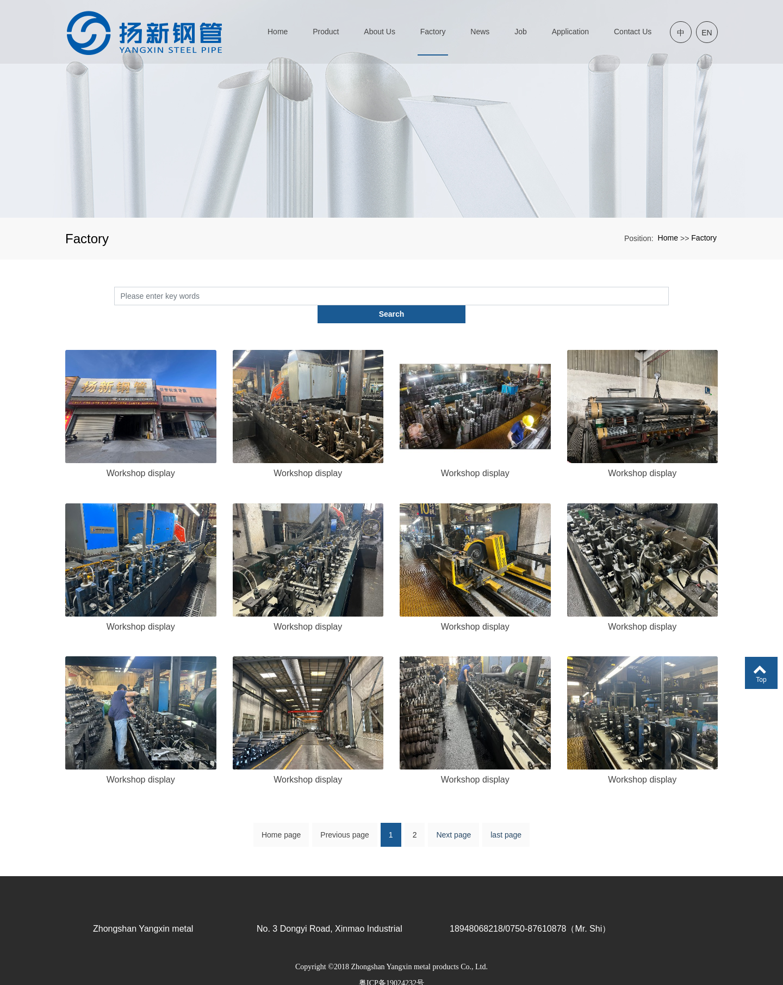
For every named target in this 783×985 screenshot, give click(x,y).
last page (505, 824)
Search (669, 295)
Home (668, 237)
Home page (281, 824)
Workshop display (141, 455)
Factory (704, 237)
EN (706, 32)
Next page (453, 824)
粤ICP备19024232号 (391, 966)
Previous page (344, 824)
